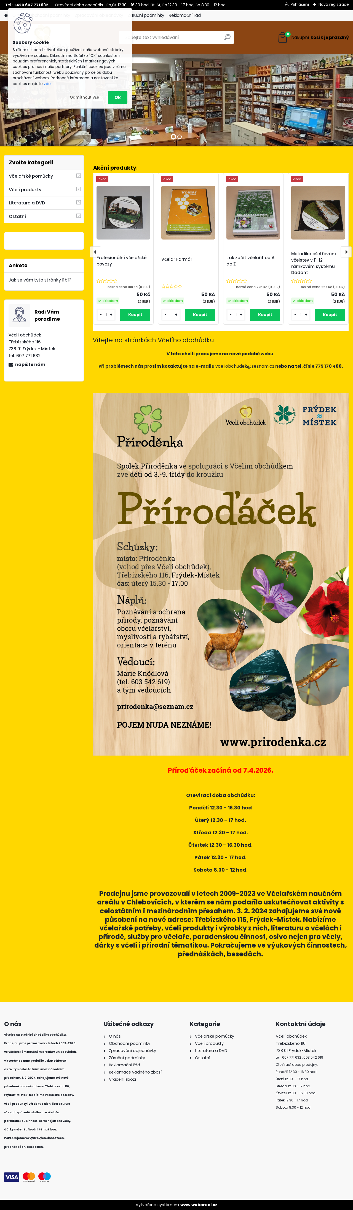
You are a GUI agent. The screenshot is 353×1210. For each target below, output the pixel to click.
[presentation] (95, 251)
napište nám (30, 364)
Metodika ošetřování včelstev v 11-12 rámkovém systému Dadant (313, 263)
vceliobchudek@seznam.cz (244, 366)
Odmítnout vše (84, 97)
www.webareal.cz (198, 1205)
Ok (117, 97)
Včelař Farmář (176, 259)
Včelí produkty (25, 189)
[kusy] (106, 315)
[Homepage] (6, 15)
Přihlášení (300, 4)
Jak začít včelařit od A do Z (250, 261)
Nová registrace (334, 4)
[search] (227, 39)
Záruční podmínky (146, 15)
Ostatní (17, 216)
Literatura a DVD (27, 203)
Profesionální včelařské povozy (121, 261)
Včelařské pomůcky (31, 176)
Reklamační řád (185, 15)
